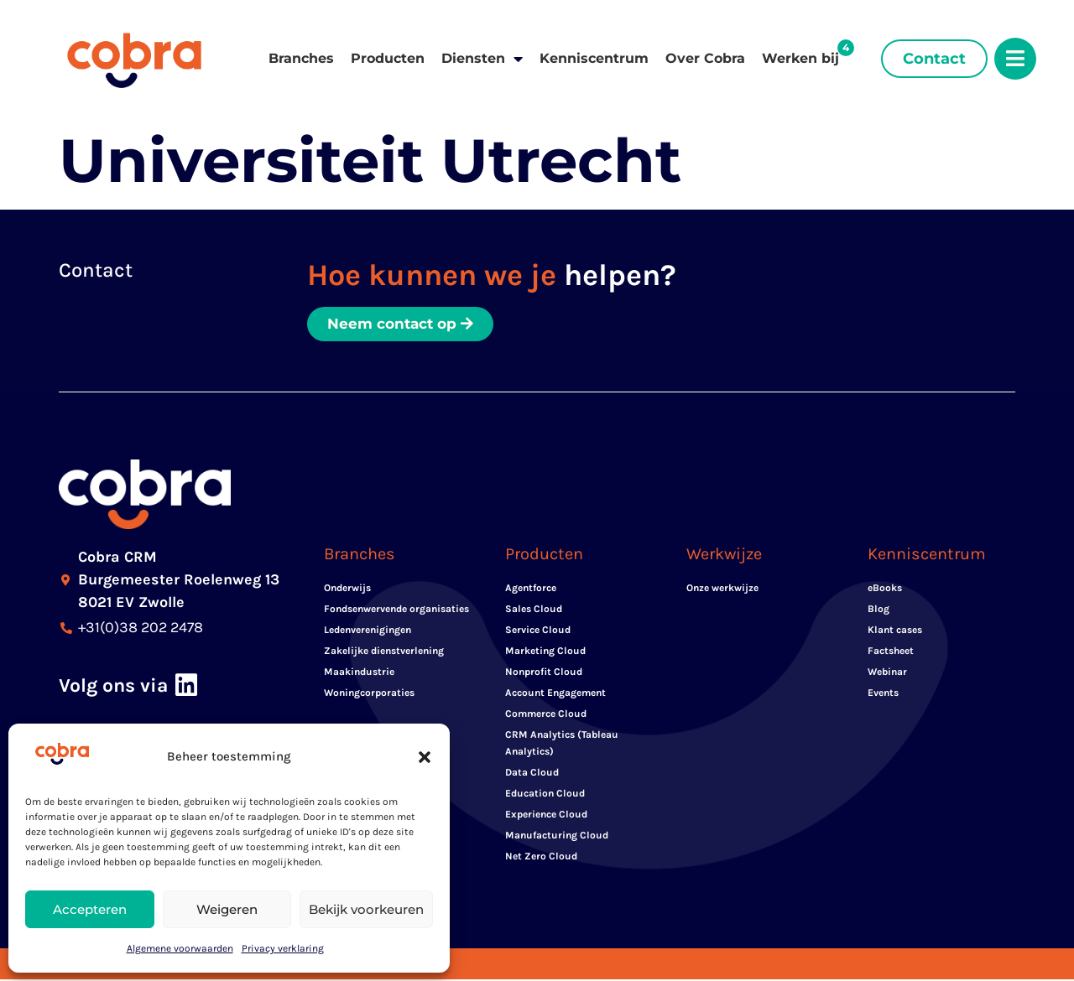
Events (883, 694)
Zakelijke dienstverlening (384, 652)
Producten (388, 58)
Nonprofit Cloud (543, 673)
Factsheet (891, 652)
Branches (301, 58)
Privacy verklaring (283, 948)
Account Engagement (555, 694)
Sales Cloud (533, 610)
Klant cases (895, 631)
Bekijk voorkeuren (366, 909)
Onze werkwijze (722, 589)
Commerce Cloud (546, 715)
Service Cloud (538, 631)
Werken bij (800, 58)
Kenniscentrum (594, 58)
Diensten (482, 58)
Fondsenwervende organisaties (396, 610)
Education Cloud (545, 795)
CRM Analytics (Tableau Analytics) (561, 744)
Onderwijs (347, 589)
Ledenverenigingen (367, 631)
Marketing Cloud (545, 652)
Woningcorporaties (369, 694)
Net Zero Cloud (541, 858)
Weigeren (227, 909)
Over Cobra (705, 58)
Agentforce (530, 589)
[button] (424, 757)
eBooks (885, 589)
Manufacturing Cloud (556, 837)
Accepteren (90, 909)
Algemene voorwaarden (180, 948)
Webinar (887, 673)
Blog (878, 610)
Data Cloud (532, 774)
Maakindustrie (359, 673)
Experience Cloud (546, 816)
